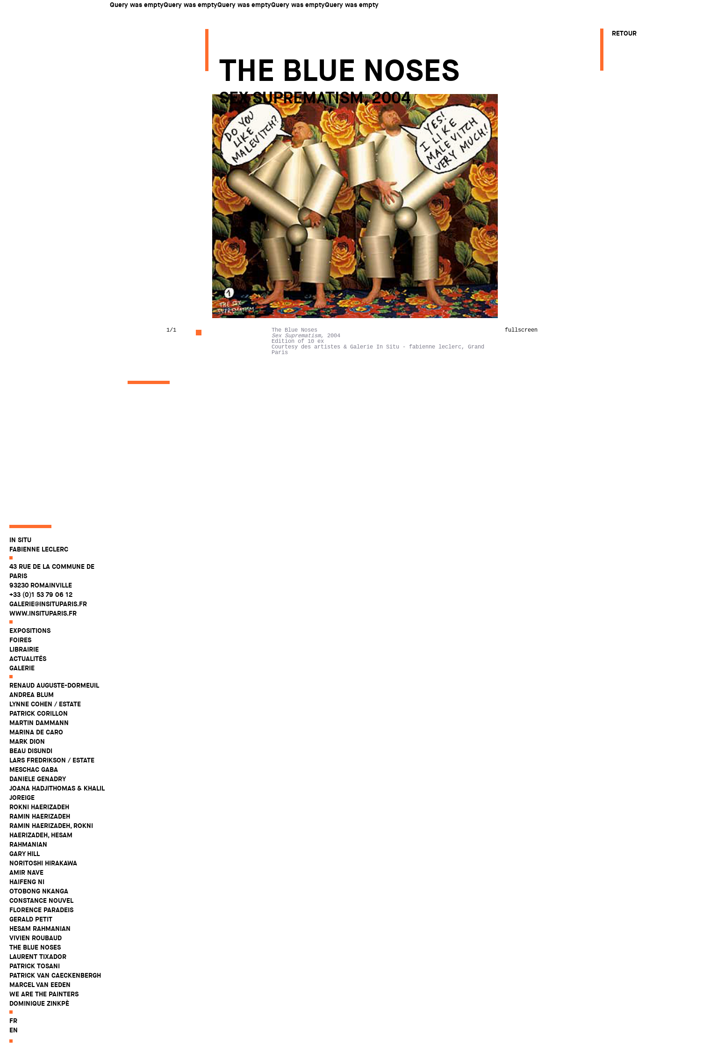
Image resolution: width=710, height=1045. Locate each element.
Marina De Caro (36, 748)
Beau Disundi (30, 767)
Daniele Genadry (37, 795)
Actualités (27, 675)
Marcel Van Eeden (40, 1001)
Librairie (24, 665)
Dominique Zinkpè (39, 1020)
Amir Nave (26, 889)
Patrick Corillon (38, 730)
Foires (20, 656)
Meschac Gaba (33, 786)
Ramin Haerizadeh (39, 832)
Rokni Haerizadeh (39, 823)
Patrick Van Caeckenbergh (55, 991)
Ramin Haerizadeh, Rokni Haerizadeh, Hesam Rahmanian (51, 851)
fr (13, 1037)
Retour (624, 33)
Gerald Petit (30, 935)
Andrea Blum (31, 711)
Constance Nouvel (41, 917)
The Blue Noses (35, 963)
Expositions (29, 647)
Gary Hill (24, 870)
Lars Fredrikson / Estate (51, 776)
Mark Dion (27, 758)
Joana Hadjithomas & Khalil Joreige (56, 809)
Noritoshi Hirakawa (43, 879)
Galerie (22, 684)
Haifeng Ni (26, 898)
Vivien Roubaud (35, 954)
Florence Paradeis (41, 926)
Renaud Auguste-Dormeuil (54, 701)
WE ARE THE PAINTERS (44, 1010)
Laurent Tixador (37, 973)
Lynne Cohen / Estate (45, 720)
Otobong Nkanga (38, 907)
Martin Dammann (39, 739)
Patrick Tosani (34, 982)
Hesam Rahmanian (40, 945)
